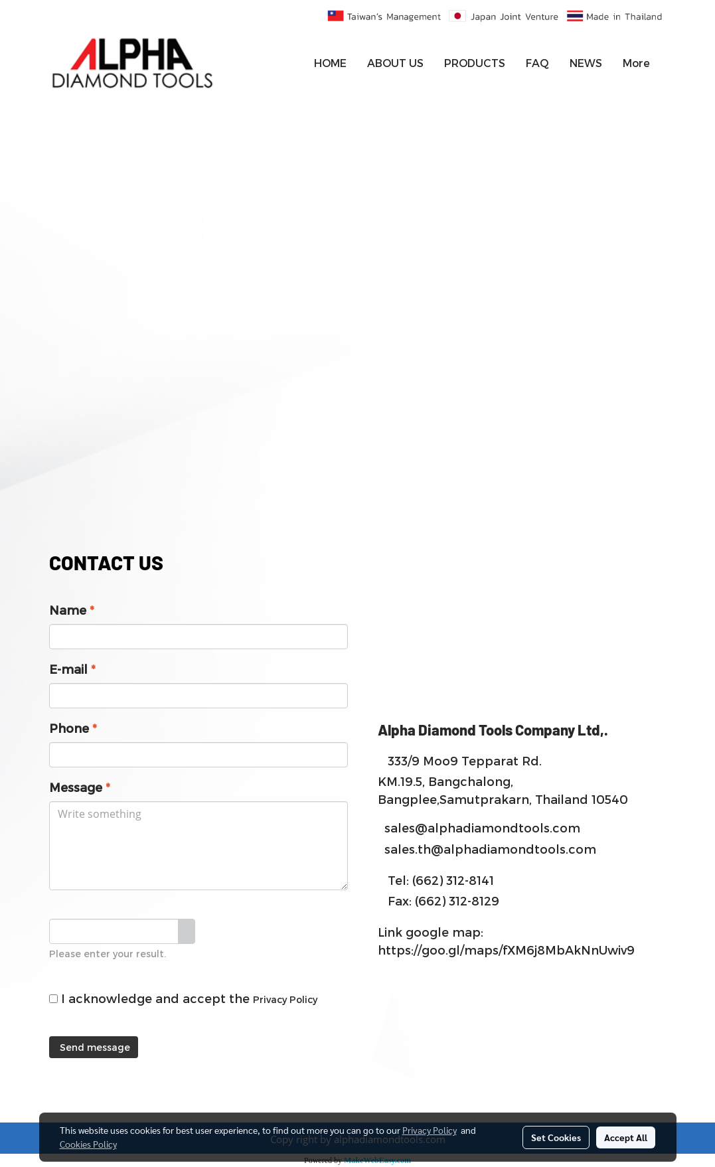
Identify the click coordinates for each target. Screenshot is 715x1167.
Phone (73, 728)
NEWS (586, 62)
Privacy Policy (285, 999)
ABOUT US (395, 62)
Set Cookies (556, 1137)
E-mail (72, 669)
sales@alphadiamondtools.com (482, 827)
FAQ (537, 62)
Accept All (625, 1137)
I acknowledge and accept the (183, 998)
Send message (93, 1047)
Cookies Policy (88, 1144)
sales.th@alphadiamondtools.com (490, 849)
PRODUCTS (474, 62)
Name (71, 610)
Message (79, 787)
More (636, 62)
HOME (330, 62)
